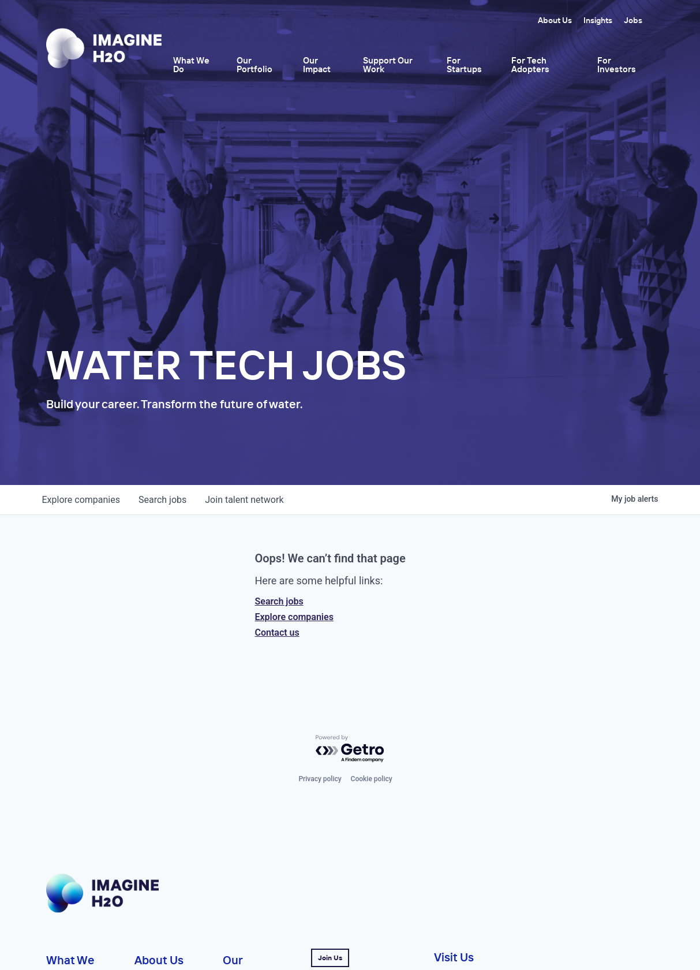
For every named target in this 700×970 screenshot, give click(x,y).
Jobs (633, 20)
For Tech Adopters (530, 64)
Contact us (277, 632)
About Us (555, 20)
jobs (162, 499)
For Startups (464, 64)
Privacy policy (319, 779)
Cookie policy (371, 779)
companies (81, 499)
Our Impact (317, 64)
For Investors (616, 64)
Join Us (330, 957)
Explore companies (294, 616)
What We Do (191, 64)
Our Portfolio (254, 64)
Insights (597, 20)
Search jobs (279, 601)
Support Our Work (388, 64)
